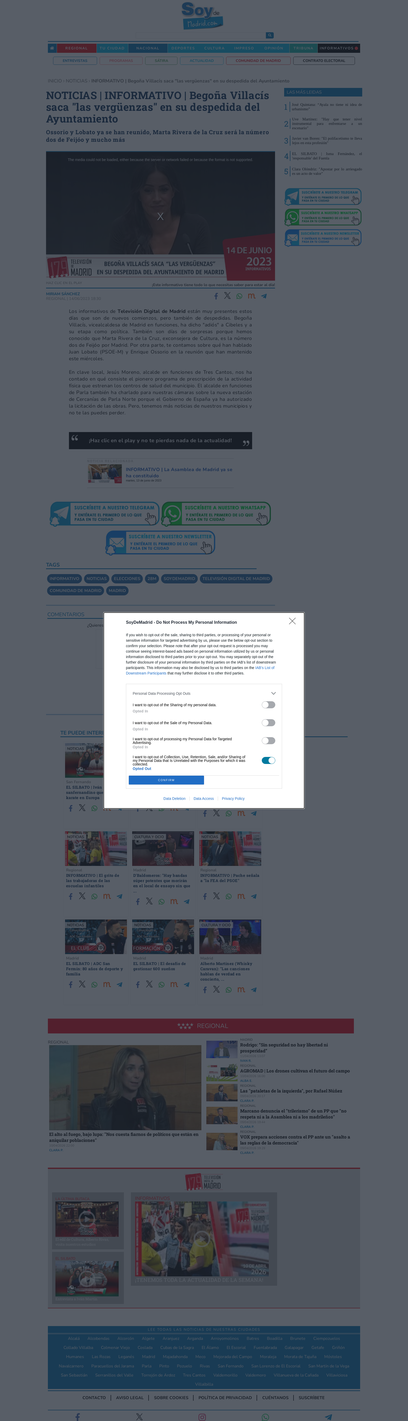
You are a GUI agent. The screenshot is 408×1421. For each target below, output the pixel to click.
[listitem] (204, 693)
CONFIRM (166, 780)
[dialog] (204, 710)
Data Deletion (174, 798)
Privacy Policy (233, 798)
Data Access (204, 798)
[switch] (268, 704)
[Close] (294, 623)
